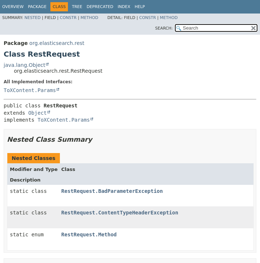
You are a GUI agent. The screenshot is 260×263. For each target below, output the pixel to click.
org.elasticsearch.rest (56, 43)
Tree (77, 6)
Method (89, 17)
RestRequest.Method (89, 234)
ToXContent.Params (30, 90)
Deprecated (100, 6)
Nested (32, 17)
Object (37, 113)
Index (124, 6)
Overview (13, 6)
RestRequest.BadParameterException (112, 191)
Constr (68, 17)
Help (140, 6)
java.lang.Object (24, 65)
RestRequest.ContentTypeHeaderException (119, 213)
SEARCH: (164, 28)
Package (37, 6)
